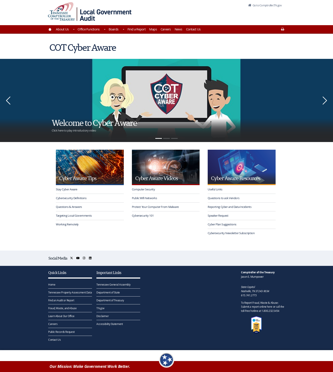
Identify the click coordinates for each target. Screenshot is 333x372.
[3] (174, 138)
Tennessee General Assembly (113, 284)
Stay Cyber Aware (66, 189)
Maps (153, 29)
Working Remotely (67, 224)
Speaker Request (218, 216)
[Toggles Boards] (123, 29)
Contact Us (193, 29)
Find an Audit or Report (61, 300)
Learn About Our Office (61, 316)
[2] (166, 138)
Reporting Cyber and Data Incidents (229, 207)
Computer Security (143, 189)
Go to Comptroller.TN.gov (267, 5)
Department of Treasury (110, 300)
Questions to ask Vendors (223, 198)
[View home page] (61, 11)
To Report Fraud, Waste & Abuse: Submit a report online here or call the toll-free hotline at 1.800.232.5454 (262, 307)
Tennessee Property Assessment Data (70, 292)
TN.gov (100, 308)
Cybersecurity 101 (143, 216)
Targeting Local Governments (74, 216)
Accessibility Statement (109, 324)
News (178, 29)
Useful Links (215, 189)
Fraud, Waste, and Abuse (62, 308)
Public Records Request (61, 331)
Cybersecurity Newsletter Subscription (231, 233)
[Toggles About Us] (73, 29)
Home (51, 284)
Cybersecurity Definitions (71, 198)
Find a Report (136, 29)
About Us (62, 29)
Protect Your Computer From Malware (155, 207)
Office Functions (88, 29)
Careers (166, 29)
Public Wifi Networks (144, 198)
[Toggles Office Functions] (104, 29)
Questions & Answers (69, 207)
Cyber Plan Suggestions (222, 224)
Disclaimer (102, 316)
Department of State (108, 292)
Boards (114, 29)
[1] (158, 138)
